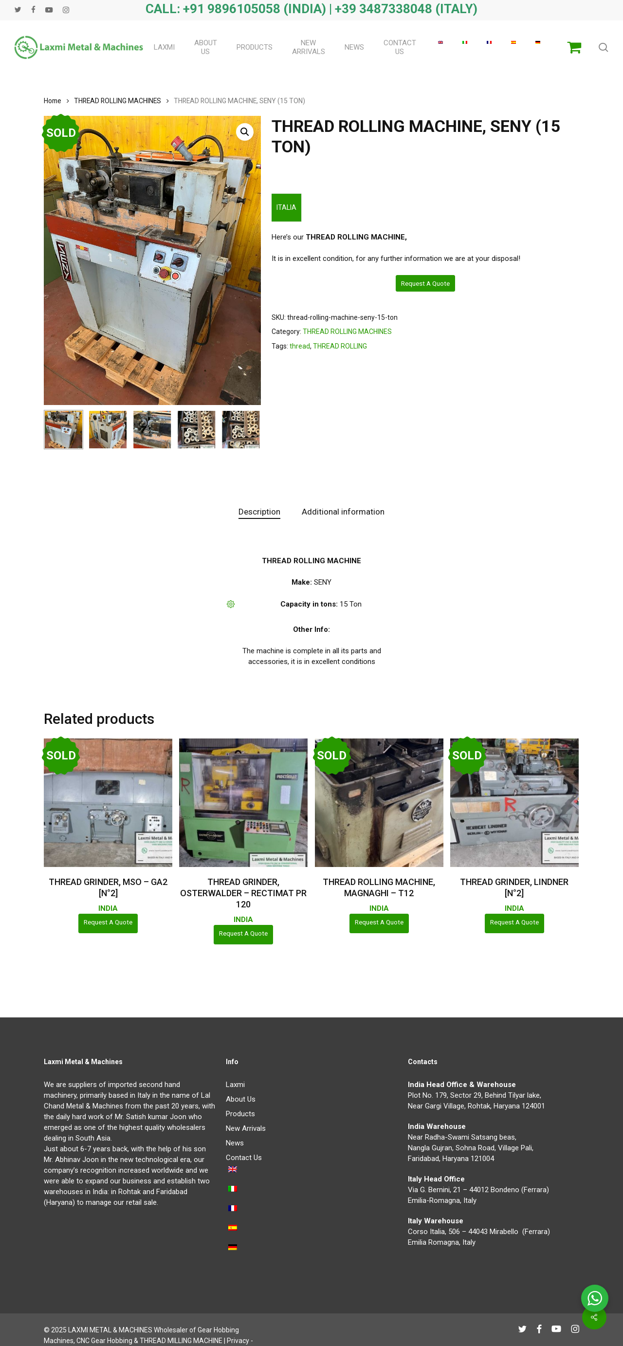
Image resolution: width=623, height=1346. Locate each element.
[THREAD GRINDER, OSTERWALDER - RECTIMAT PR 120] (243, 802)
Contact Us (244, 1157)
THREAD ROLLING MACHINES (117, 101)
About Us (241, 1099)
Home (52, 101)
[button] (245, 132)
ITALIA (286, 207)
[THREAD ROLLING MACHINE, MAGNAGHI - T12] (379, 802)
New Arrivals (246, 1128)
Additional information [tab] (343, 511)
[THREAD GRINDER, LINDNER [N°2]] (514, 802)
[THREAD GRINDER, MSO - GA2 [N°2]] (108, 802)
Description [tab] (259, 511)
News (235, 1143)
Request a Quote (425, 283)
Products (240, 1113)
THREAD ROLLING (340, 346)
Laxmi (235, 1084)
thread (300, 346)
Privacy (238, 1341)
